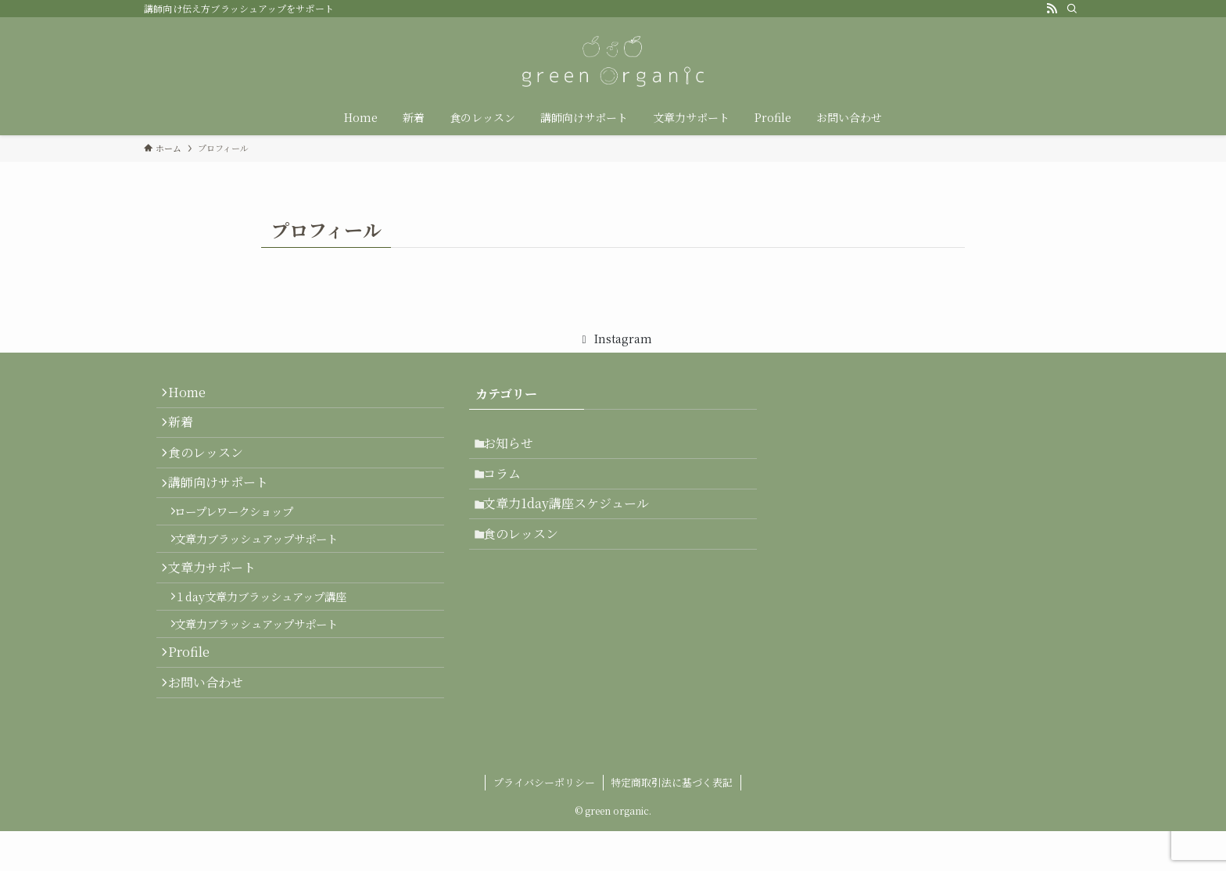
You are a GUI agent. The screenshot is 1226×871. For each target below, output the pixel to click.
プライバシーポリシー (544, 822)
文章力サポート (219, 610)
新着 (187, 432)
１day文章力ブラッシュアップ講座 (271, 645)
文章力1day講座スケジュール (574, 520)
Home (194, 395)
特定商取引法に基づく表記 (672, 822)
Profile (196, 714)
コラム (510, 484)
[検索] (1072, 8)
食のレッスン (212, 470)
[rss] (1051, 8)
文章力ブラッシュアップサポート (266, 575)
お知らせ (516, 446)
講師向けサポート (225, 506)
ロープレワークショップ (244, 541)
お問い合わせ (212, 751)
